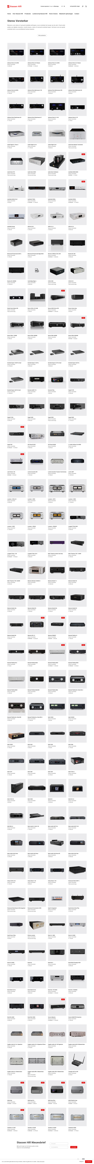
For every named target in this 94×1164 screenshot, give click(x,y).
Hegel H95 (9, 444)
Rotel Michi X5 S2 (32, 990)
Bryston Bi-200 (71, 254)
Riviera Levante (31, 935)
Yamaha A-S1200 (11, 1127)
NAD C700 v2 (71, 772)
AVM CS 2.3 (50, 226)
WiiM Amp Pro (31, 1100)
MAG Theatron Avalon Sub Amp (55, 553)
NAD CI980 (30, 799)
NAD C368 (70, 744)
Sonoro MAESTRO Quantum (74, 1017)
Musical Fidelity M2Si (33, 663)
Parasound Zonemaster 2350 (34, 908)
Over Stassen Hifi (18, 14)
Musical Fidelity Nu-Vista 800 (14, 717)
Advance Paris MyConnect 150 (35, 90)
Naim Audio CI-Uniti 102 (33, 826)
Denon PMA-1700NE (12, 335)
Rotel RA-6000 (10, 1017)
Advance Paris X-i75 (73, 117)
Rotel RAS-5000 (31, 1017)
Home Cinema (53, 14)
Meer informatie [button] (40, 1161)
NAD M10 (50, 799)
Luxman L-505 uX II (11, 499)
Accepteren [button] (88, 1161)
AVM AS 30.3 (31, 226)
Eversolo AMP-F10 (32, 390)
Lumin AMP (71, 472)
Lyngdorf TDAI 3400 (73, 526)
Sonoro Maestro (52, 1017)
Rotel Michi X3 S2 (11, 990)
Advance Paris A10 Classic (34, 63)
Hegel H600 (71, 417)
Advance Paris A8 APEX (12, 90)
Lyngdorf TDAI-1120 (12, 553)
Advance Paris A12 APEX (54, 63)
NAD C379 (9, 772)
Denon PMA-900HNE (73, 335)
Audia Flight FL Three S (12, 144)
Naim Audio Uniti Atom (12, 853)
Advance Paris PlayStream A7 (35, 117)
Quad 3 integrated (52, 908)
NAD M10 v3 (71, 799)
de (64, 6)
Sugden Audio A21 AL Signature (14, 1044)
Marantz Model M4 (11, 635)
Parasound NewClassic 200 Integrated (16, 908)
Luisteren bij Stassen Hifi (39, 14)
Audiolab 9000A (72, 199)
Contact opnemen (45, 6)
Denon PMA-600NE (52, 335)
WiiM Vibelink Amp (72, 1100)
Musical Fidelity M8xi (53, 690)
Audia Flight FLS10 (32, 144)
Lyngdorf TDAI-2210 (32, 553)
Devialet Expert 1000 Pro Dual (14, 363)
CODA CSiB (50, 281)
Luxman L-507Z (51, 499)
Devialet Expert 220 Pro (73, 363)
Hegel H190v (10, 417)
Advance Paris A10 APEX (13, 63)
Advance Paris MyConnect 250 (55, 90)
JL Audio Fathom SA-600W (74, 444)
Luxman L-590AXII (52, 526)
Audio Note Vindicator (53, 172)
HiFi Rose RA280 (52, 444)
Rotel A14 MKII (10, 962)
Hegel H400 (30, 417)
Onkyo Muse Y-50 (52, 881)
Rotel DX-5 (50, 962)
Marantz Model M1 (72, 608)
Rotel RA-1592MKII (72, 990)
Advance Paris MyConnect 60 (75, 90)
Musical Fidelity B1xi (12, 663)
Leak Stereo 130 (11, 472)
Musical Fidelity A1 (72, 635)
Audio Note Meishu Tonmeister (75, 144)
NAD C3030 (50, 717)
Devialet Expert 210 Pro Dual (54, 363)
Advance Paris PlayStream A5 (14, 117)
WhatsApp (56, 6)
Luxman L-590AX (32, 526)
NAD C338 (50, 744)
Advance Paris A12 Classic (74, 63)
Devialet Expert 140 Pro (33, 363)
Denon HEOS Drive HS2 (53, 308)
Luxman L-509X (72, 499)
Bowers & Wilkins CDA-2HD (54, 254)
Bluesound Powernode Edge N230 (35, 254)
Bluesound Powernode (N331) (14, 254)
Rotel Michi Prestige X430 (74, 962)
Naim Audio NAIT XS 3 (73, 826)
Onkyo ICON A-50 (11, 881)
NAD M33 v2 (10, 826)
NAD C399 (50, 772)
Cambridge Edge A (32, 281)
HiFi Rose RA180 (31, 444)
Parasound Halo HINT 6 (73, 881)
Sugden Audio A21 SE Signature (55, 1044)
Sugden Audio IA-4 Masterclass (14, 1071)
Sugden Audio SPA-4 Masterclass (56, 1071)
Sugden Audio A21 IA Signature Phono (37, 1044)
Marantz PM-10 (31, 635)
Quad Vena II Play (11, 935)
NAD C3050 (10, 744)
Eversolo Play (51, 390)
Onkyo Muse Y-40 (32, 881)
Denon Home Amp (72, 308)
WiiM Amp (9, 1100)
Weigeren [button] (81, 1161)
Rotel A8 (30, 962)
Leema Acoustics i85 (32, 472)
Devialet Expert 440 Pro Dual (14, 390)
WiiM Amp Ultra (51, 1100)
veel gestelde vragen (75, 6)
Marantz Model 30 (72, 581)
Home (9, 14)
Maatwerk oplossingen (66, 14)
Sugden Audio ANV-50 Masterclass (76, 1044)
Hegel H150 (71, 390)
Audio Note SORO (32, 172)
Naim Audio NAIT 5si (53, 826)
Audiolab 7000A (31, 199)
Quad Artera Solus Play (73, 908)
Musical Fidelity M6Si (12, 690)
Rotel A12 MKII (71, 935)
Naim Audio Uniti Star (73, 853)
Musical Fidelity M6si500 (33, 690)
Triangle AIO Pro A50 (73, 1071)
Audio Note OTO (11, 172)
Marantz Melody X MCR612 (34, 581)
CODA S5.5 (70, 281)
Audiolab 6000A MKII (73, 172)
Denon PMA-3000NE (32, 335)
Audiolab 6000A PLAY (12, 199)
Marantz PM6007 (52, 635)
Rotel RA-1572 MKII (52, 990)
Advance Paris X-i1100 (53, 117)
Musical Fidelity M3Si (53, 663)
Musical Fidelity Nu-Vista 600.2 (75, 690)
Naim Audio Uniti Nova (33, 853)
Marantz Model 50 (32, 608)
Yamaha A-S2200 (32, 1127)
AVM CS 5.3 (71, 226)
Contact (76, 14)
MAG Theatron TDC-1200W (74, 553)
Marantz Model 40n (11, 608)
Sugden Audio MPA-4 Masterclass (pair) (36, 1072)
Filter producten (42, 35)
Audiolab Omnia (11, 226)
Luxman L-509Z (11, 526)
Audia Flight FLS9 (52, 144)
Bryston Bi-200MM (11, 281)
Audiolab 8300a (51, 199)
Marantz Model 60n (52, 608)
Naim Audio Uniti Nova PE (54, 853)
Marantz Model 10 (52, 581)
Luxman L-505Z (31, 499)
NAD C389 (30, 772)
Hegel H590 (51, 417)
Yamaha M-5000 (72, 1127)
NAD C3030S (71, 717)
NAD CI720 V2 (10, 799)
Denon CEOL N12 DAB (33, 308)
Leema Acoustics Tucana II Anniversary (57, 472)
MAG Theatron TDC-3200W (13, 581)
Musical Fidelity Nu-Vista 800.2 (35, 717)
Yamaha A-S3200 (52, 1127)
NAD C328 (30, 744)
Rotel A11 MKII (51, 935)
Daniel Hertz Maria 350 (12, 308)
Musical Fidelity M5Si (73, 663)
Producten (28, 14)
